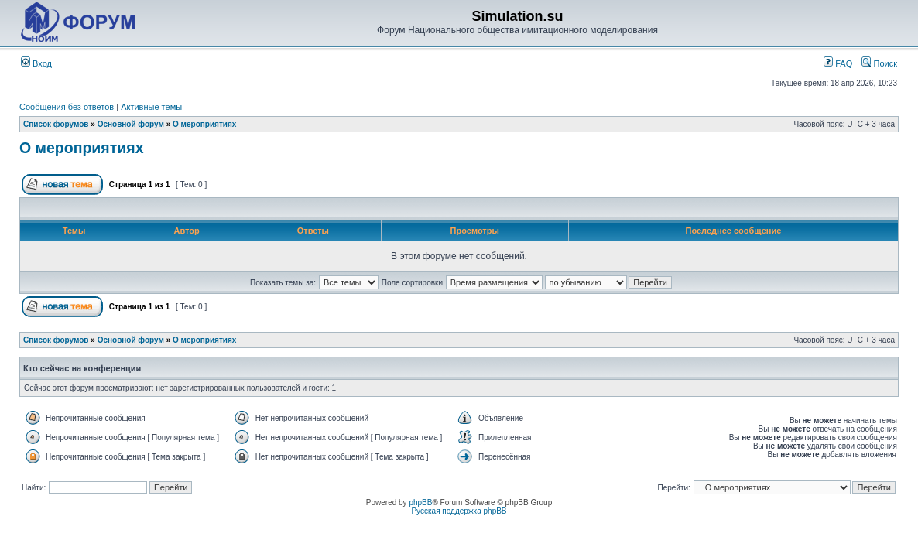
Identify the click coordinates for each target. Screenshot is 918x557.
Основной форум (131, 124)
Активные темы (151, 106)
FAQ (838, 63)
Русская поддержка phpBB (458, 511)
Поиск (879, 63)
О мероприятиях (204, 124)
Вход (36, 63)
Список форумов (56, 124)
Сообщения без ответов (66, 106)
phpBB (420, 502)
